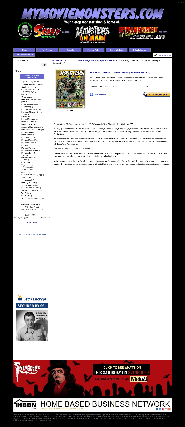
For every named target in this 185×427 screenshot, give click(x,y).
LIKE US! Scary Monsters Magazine (32, 234)
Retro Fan (113, 60)
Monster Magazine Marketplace (91, 60)
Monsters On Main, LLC (63, 60)
